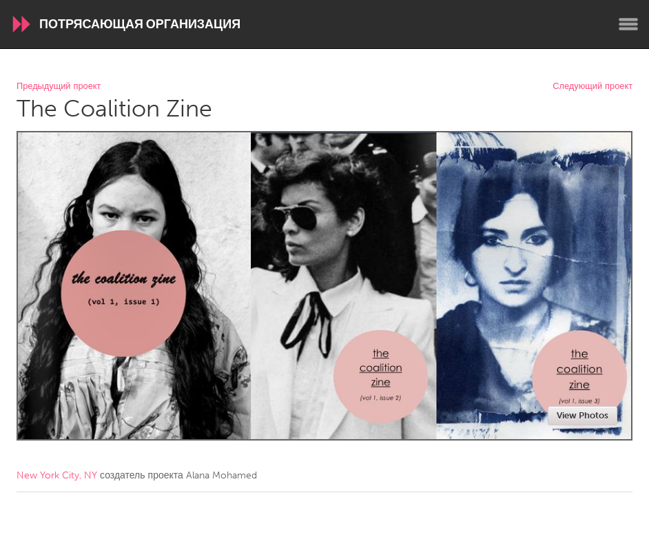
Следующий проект (592, 86)
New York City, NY (57, 475)
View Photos (582, 415)
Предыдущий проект (59, 86)
